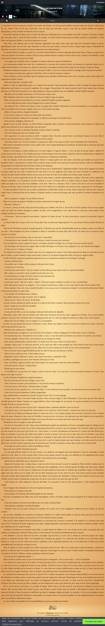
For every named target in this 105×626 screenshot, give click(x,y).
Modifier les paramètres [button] (11, 624)
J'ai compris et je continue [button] (93, 621)
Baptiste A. (52, 11)
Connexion (100, 2)
